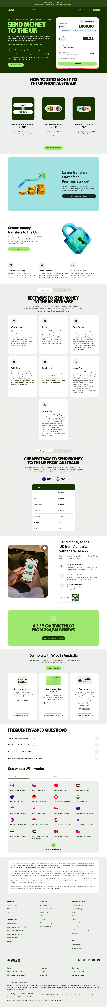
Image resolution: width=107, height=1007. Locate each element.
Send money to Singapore (40, 824)
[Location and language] (80, 10)
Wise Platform (12, 912)
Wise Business (12, 909)
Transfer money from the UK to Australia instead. (25, 44)
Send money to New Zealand (85, 813)
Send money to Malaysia (61, 813)
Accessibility (44, 975)
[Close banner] (98, 3)
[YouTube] (93, 960)
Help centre (76, 944)
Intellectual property (79, 975)
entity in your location (55, 1000)
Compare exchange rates (48, 923)
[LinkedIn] (98, 960)
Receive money (12, 937)
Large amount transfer (15, 930)
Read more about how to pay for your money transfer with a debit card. (22, 382)
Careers (74, 919)
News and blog (77, 909)
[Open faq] (53, 738)
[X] (84, 960)
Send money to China (60, 790)
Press (74, 916)
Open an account (16, 65)
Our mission (76, 926)
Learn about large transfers (79, 196)
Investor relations (78, 923)
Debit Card (15, 368)
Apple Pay (77, 368)
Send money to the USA (83, 836)
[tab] (44, 290)
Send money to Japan (39, 813)
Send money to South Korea (84, 824)
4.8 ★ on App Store (19, 19)
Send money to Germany (39, 801)
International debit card (15, 934)
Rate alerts (43, 919)
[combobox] (62, 26)
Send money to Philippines (18, 824)
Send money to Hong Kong (62, 801)
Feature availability (46, 926)
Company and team (78, 905)
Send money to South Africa (62, 824)
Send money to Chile (38, 790)
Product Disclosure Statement (26, 867)
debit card (14, 374)
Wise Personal (12, 905)
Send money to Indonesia (18, 813)
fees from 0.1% (76, 188)
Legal (9, 968)
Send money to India (82, 801)
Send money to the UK (61, 836)
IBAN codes (44, 916)
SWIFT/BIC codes (45, 912)
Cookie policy (76, 968)
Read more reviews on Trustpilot (53, 638)
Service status (76, 948)
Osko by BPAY (47, 331)
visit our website (54, 888)
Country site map (78, 971)
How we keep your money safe (19, 249)
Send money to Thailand (17, 836)
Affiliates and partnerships (81, 930)
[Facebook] (79, 960)
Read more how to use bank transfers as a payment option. (84, 347)
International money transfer (17, 927)
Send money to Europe (17, 801)
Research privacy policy (15, 971)
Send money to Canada (17, 790)
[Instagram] (89, 960)
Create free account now (53, 147)
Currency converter (46, 905)
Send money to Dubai (82, 790)
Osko (44, 327)
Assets (9, 941)
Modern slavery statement (16, 975)
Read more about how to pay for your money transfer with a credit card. (53, 380)
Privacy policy (44, 968)
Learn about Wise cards (53, 715)
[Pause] (44, 548)
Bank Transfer (79, 327)
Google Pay (47, 411)
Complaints (43, 971)
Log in (90, 10)
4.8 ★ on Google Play (41, 19)
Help (85, 10)
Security (74, 912)
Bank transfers (78, 331)
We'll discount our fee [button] (90, 30)
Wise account (12, 923)
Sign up (96, 10)
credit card (46, 374)
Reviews (74, 933)
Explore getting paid (22, 715)
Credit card (47, 368)
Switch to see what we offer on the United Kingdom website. (52, 4)
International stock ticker (48, 909)
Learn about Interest (85, 715)
